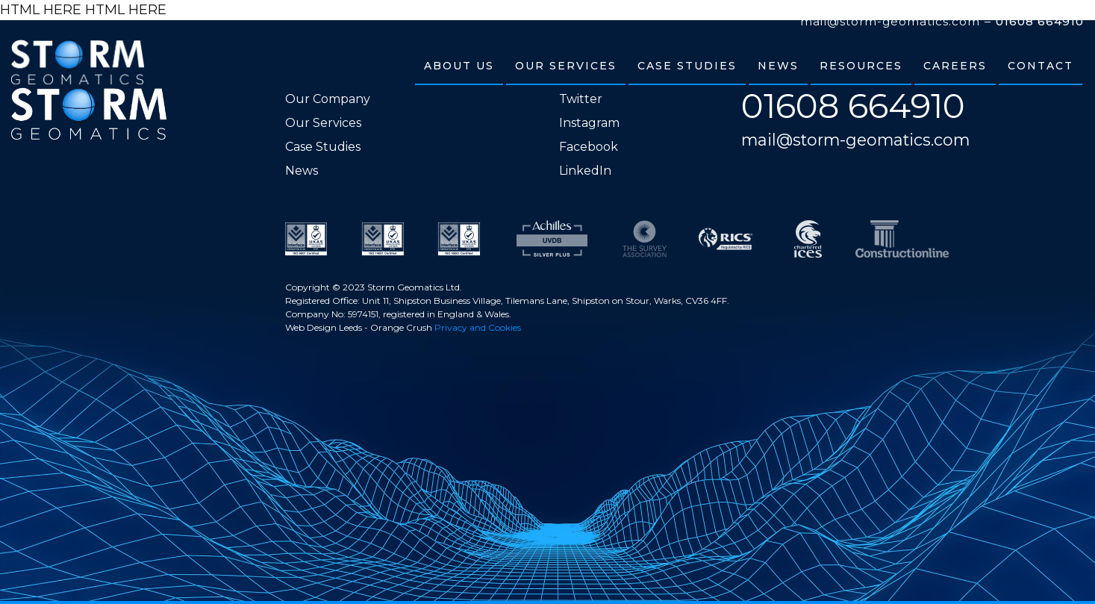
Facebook (588, 147)
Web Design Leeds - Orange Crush (358, 327)
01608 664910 (1040, 21)
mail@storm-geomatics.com (890, 21)
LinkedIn (585, 171)
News (301, 171)
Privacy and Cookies (477, 327)
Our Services (323, 123)
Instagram (589, 123)
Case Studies (323, 147)
